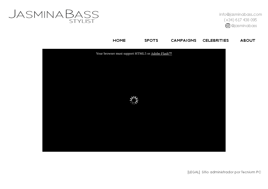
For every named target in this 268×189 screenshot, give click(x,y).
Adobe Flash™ (161, 53)
